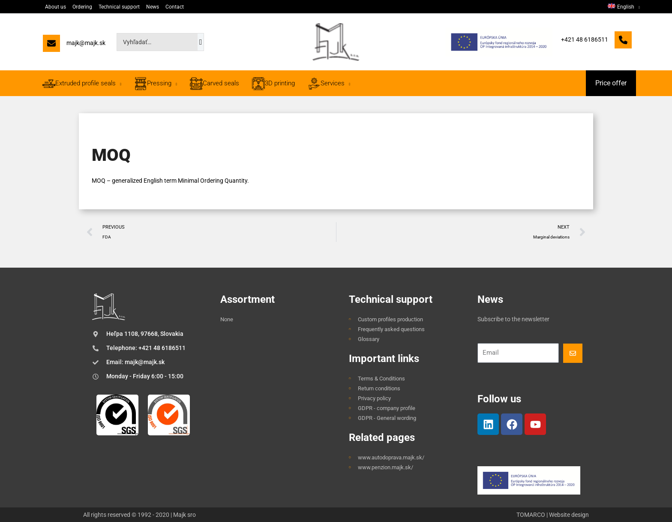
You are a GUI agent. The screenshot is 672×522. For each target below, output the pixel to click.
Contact (174, 7)
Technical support (119, 7)
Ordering (82, 7)
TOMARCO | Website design (552, 514)
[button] (611, 83)
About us (55, 7)
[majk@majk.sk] (74, 45)
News (152, 7)
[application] (637, 6)
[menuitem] (624, 6)
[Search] (201, 42)
